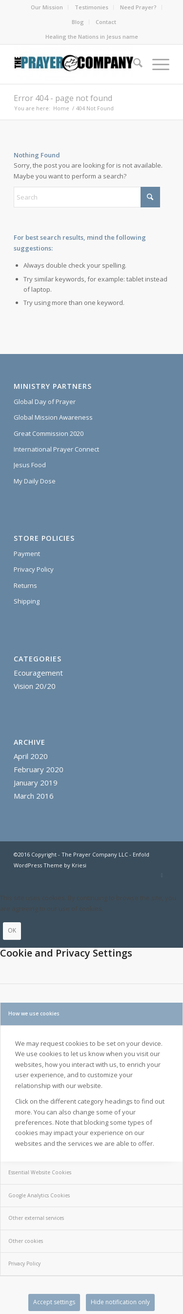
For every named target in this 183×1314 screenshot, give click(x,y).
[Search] (132, 64)
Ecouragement (38, 673)
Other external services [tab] (36, 1217)
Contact (106, 21)
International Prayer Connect (56, 449)
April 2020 (31, 756)
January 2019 (36, 782)
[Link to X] (162, 875)
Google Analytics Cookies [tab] (39, 1195)
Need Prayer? (138, 7)
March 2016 (34, 796)
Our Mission (47, 7)
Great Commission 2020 (48, 433)
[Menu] (155, 64)
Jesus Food (30, 464)
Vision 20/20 (35, 686)
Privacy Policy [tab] (24, 1263)
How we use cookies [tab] (34, 1013)
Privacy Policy (34, 569)
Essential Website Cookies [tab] (39, 1172)
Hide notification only (120, 1302)
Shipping (27, 601)
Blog (78, 21)
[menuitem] (47, 7)
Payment (27, 553)
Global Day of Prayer (45, 401)
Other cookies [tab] (25, 1241)
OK (12, 930)
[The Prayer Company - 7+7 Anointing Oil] (76, 64)
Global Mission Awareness (53, 417)
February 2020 (38, 769)
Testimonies (91, 7)
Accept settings (54, 1302)
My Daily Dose (35, 481)
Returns (25, 585)
